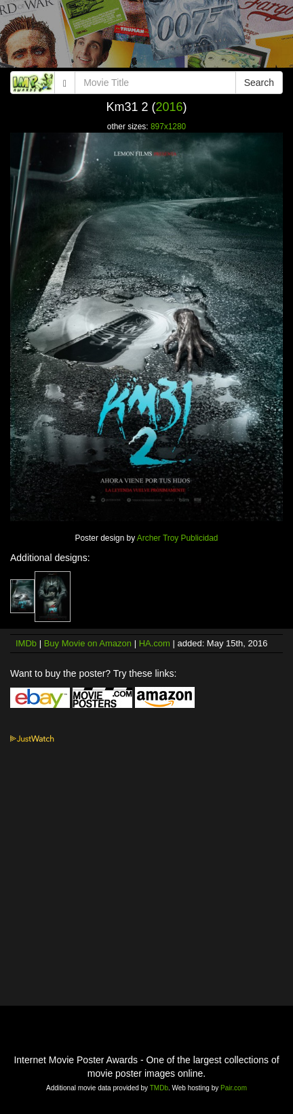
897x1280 (168, 126)
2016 (168, 107)
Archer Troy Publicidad (177, 538)
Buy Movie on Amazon (88, 643)
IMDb (26, 643)
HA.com (154, 643)
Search (259, 82)
